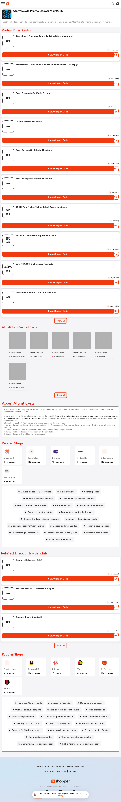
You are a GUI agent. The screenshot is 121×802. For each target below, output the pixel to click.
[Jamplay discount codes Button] (27, 723)
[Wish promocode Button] (95, 709)
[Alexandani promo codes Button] (90, 505)
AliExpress (106, 669)
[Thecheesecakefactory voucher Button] (75, 737)
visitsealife (82, 458)
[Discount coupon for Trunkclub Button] (57, 716)
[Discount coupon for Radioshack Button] (76, 512)
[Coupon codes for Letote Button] (39, 512)
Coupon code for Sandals (65, 526)
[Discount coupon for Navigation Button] (61, 532)
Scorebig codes (91, 492)
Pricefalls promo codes (97, 533)
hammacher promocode (60, 539)
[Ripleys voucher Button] (66, 491)
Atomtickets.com (15, 353)
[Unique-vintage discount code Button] (81, 519)
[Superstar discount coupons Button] (38, 498)
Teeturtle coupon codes (97, 526)
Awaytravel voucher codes (63, 730)
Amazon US (33, 669)
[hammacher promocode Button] (59, 539)
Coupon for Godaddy (61, 703)
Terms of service (75, 786)
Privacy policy (62, 786)
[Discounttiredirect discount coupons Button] (40, 519)
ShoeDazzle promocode (22, 717)
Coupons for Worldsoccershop (26, 730)
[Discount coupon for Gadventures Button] (26, 525)
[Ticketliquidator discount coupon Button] (77, 498)
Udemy (55, 669)
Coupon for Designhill (59, 723)
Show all (60, 645)
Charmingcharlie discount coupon (37, 744)
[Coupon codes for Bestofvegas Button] (35, 491)
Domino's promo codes (91, 703)
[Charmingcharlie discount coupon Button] (36, 743)
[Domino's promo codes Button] (90, 702)
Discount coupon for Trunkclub (58, 717)
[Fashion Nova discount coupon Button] (64, 709)
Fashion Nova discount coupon (65, 710)
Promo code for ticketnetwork (31, 505)
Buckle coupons (62, 505)
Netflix (7, 689)
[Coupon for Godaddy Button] (60, 702)
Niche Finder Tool (75, 766)
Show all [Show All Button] (60, 321)
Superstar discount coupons (39, 499)
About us (49, 771)
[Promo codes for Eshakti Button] (96, 730)
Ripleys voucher (67, 492)
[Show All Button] (60, 645)
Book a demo (43, 766)
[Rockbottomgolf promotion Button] (24, 532)
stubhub (56, 458)
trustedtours (10, 669)
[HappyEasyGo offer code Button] (29, 702)
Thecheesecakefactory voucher (76, 737)
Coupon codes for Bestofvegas (36, 492)
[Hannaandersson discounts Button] (94, 716)
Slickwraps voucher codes (91, 723)
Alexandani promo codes (91, 505)
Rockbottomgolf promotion (25, 533)
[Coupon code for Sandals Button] (64, 525)
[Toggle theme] (117, 3)
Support (72, 771)
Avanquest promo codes (40, 737)
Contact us (61, 771)
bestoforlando (10, 477)
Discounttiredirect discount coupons (41, 519)
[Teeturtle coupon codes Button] (96, 525)
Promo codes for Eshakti (96, 730)
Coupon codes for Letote (40, 512)
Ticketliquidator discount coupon (78, 499)
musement (9, 458)
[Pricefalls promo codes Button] (96, 532)
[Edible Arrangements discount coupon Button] (79, 743)
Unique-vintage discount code (82, 519)
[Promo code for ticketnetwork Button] (30, 505)
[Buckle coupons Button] (62, 505)
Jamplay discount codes (28, 723)
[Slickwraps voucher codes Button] (90, 723)
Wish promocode (97, 710)
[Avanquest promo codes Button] (39, 737)
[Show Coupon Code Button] (58, 54)
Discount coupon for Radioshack (77, 512)
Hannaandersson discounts (95, 717)
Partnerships (58, 766)
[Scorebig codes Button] (90, 491)
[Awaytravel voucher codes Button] (62, 730)
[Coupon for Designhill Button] (58, 723)
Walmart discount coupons (28, 710)
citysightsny (107, 458)
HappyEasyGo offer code (30, 703)
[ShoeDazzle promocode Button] (22, 716)
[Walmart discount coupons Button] (27, 709)
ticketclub (33, 458)
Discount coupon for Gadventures (27, 526)
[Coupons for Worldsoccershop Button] (25, 730)
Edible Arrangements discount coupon (80, 744)
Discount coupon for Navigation (62, 533)
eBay (79, 669)
